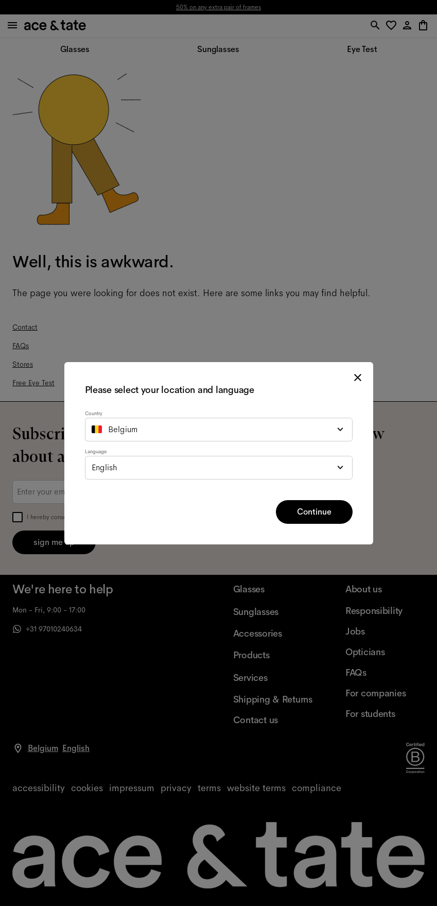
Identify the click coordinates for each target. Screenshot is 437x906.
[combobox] (219, 429)
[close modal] (357, 377)
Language (96, 451)
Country (93, 413)
